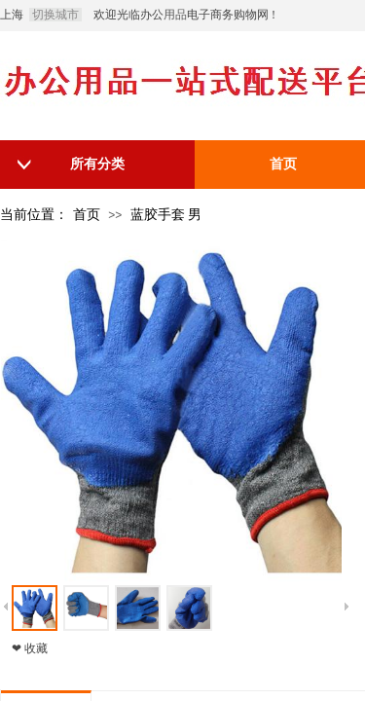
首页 (86, 214)
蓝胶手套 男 (166, 214)
